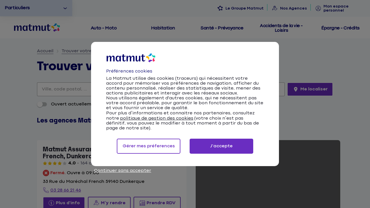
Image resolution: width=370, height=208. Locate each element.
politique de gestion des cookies (156, 118)
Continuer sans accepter (122, 170)
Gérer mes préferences (149, 146)
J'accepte (221, 146)
